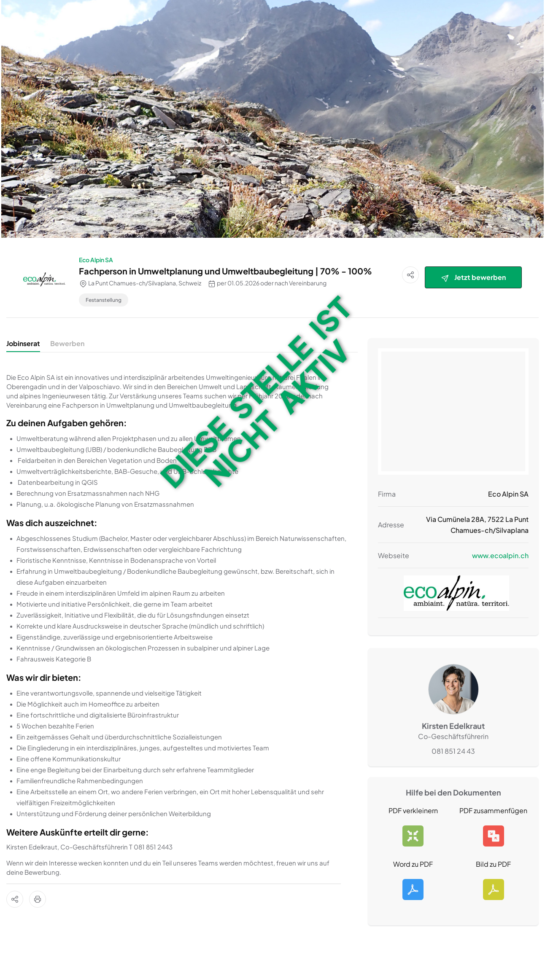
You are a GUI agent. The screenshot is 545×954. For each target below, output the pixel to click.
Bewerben (67, 343)
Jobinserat (23, 343)
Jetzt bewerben (473, 277)
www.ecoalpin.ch (500, 555)
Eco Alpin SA (96, 259)
